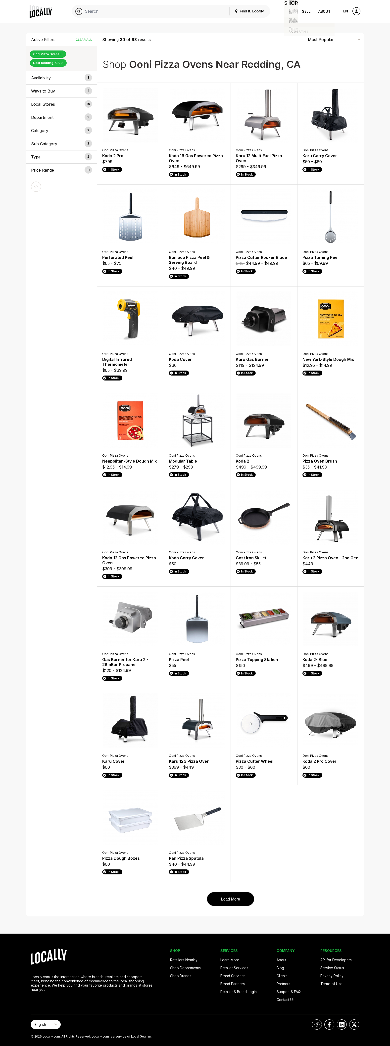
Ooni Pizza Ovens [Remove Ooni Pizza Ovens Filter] (48, 54)
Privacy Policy (331, 976)
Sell (306, 11)
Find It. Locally (245, 11)
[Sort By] (334, 39)
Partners (283, 984)
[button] (61, 77)
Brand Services (232, 976)
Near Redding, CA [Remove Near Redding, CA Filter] (48, 63)
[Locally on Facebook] (329, 1024)
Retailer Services (234, 968)
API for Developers (336, 960)
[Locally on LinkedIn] (342, 1024)
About (324, 11)
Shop (289, 11)
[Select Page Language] (46, 1024)
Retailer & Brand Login (238, 992)
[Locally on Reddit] (317, 1024)
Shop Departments (185, 968)
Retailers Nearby (183, 960)
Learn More (229, 960)
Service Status (332, 968)
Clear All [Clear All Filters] (84, 40)
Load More (230, 899)
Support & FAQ (289, 992)
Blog (280, 968)
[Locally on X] (354, 1024)
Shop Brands (180, 976)
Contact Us (285, 1000)
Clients (282, 976)
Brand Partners (232, 984)
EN (345, 11)
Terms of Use (331, 984)
